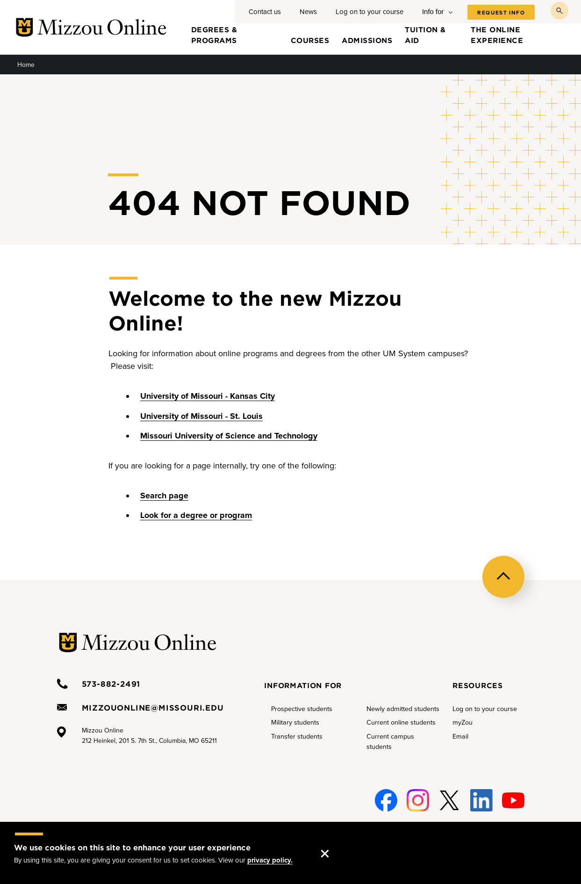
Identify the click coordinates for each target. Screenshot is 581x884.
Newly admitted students (402, 709)
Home (26, 65)
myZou (462, 722)
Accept (334, 844)
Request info (501, 12)
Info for (433, 11)
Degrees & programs (214, 34)
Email (460, 736)
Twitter (447, 801)
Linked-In (480, 801)
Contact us (265, 11)
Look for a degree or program (196, 515)
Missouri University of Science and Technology (228, 436)
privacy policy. (270, 860)
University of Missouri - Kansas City (207, 396)
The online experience (497, 34)
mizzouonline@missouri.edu (153, 707)
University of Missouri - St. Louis (201, 416)
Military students (295, 722)
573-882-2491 (111, 683)
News (308, 11)
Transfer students (297, 736)
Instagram (416, 801)
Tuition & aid (425, 34)
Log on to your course (369, 11)
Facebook (384, 801)
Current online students (401, 722)
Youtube (513, 801)
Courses (310, 40)
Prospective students (301, 709)
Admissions (367, 40)
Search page (164, 495)
